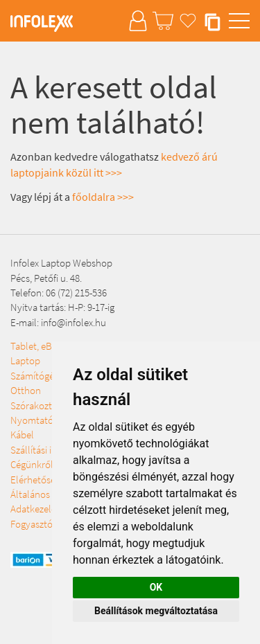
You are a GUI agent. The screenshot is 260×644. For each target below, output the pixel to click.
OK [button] (156, 587)
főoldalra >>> (103, 197)
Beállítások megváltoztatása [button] (156, 610)
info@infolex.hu (73, 322)
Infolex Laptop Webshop (61, 262)
